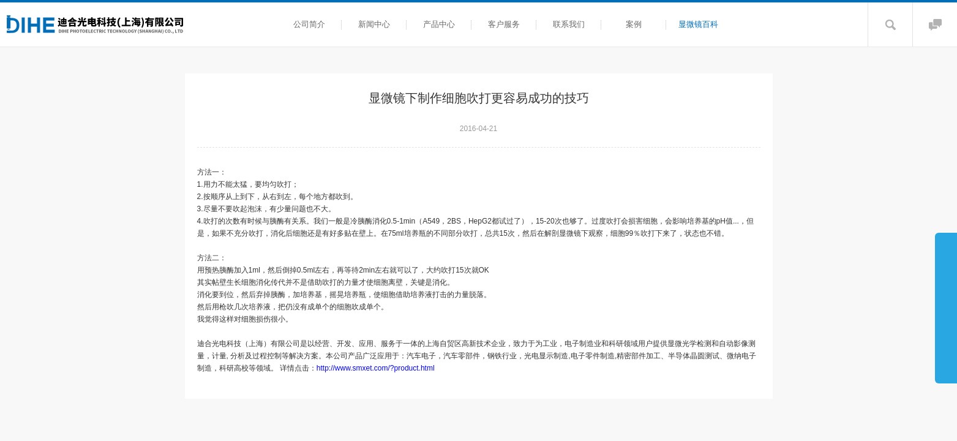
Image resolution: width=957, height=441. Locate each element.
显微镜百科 (698, 24)
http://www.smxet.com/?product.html (379, 368)
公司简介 (309, 24)
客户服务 (504, 24)
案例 (634, 24)
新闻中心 (374, 24)
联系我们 (569, 24)
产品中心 (439, 24)
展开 (946, 307)
